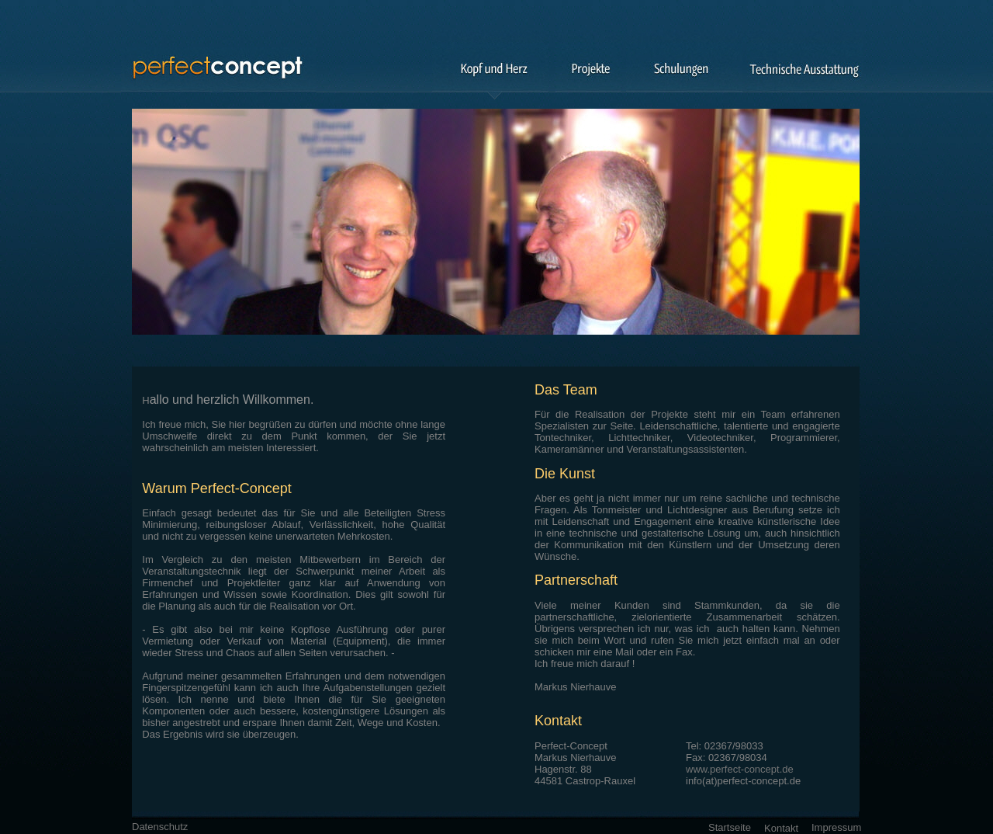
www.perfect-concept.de (740, 769)
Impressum (836, 827)
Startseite (729, 827)
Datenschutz (160, 826)
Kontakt (781, 828)
